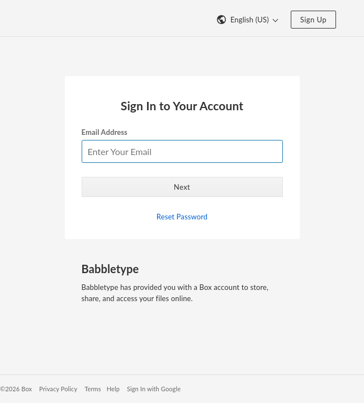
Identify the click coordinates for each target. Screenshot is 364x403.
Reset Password (182, 216)
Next (182, 186)
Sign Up (313, 19)
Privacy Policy (58, 388)
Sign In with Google (154, 388)
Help (113, 388)
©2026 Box (16, 388)
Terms (92, 388)
